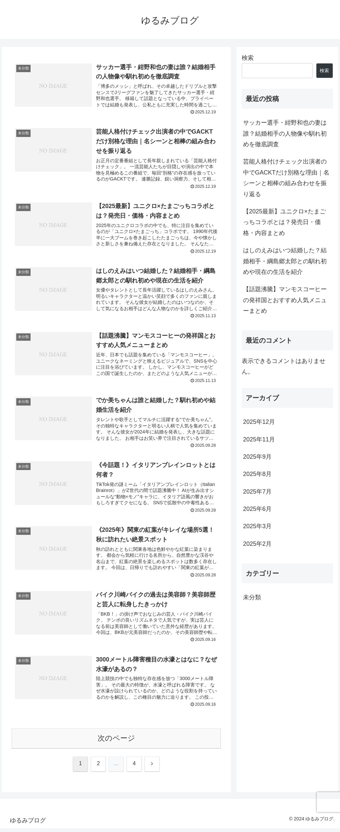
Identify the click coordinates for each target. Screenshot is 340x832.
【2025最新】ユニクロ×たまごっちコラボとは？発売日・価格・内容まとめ (284, 222)
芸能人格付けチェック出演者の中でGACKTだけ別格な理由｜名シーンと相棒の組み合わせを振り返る (286, 177)
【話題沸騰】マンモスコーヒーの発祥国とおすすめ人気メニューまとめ (285, 300)
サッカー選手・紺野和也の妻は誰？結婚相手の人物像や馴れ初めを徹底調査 (285, 133)
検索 (248, 58)
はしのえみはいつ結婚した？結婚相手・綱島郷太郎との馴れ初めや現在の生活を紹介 (285, 261)
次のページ (116, 742)
